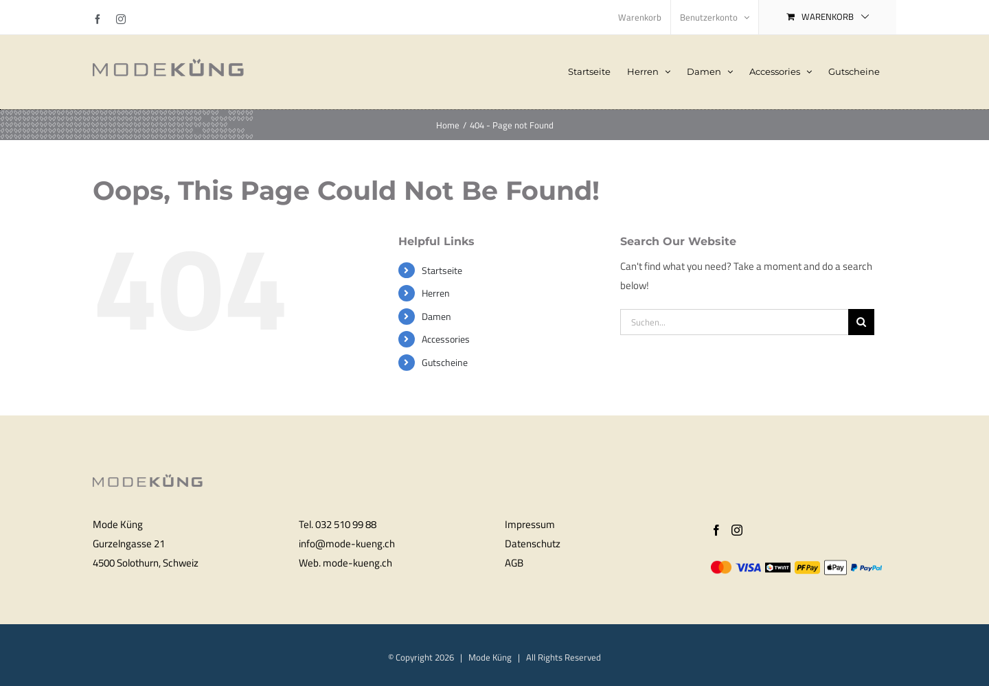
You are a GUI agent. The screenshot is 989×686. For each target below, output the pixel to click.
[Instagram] (736, 530)
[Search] (861, 322)
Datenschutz (532, 543)
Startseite (442, 270)
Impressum (530, 524)
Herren (436, 293)
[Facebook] (716, 530)
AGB (514, 563)
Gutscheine (445, 362)
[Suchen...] (734, 322)
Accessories (446, 339)
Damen (436, 316)
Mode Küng (490, 657)
